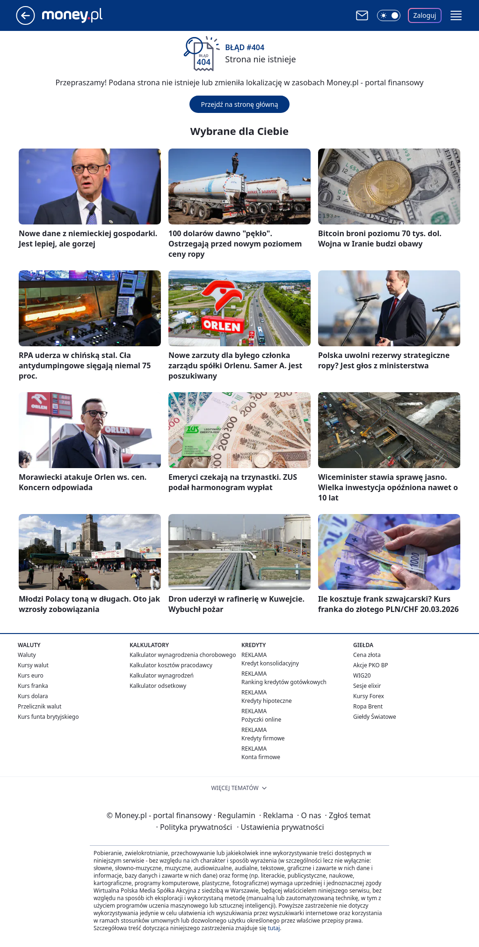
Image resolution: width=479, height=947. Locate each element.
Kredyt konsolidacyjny (270, 663)
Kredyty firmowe (263, 738)
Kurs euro (31, 675)
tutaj (274, 928)
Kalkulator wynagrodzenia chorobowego (183, 655)
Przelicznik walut (39, 706)
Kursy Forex (368, 696)
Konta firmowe (260, 757)
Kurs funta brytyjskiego (48, 717)
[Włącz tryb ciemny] (388, 15)
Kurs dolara (33, 696)
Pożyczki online (261, 719)
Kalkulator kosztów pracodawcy (171, 665)
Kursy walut (33, 665)
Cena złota (367, 655)
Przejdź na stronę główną (239, 104)
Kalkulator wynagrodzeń (162, 675)
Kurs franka (33, 686)
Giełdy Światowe (374, 717)
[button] (456, 15)
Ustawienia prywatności (280, 827)
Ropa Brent (368, 706)
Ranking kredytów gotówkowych (284, 682)
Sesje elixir (367, 686)
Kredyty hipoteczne (266, 701)
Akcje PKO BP (370, 665)
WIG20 (362, 675)
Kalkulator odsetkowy (158, 686)
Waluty (27, 655)
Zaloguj (425, 15)
